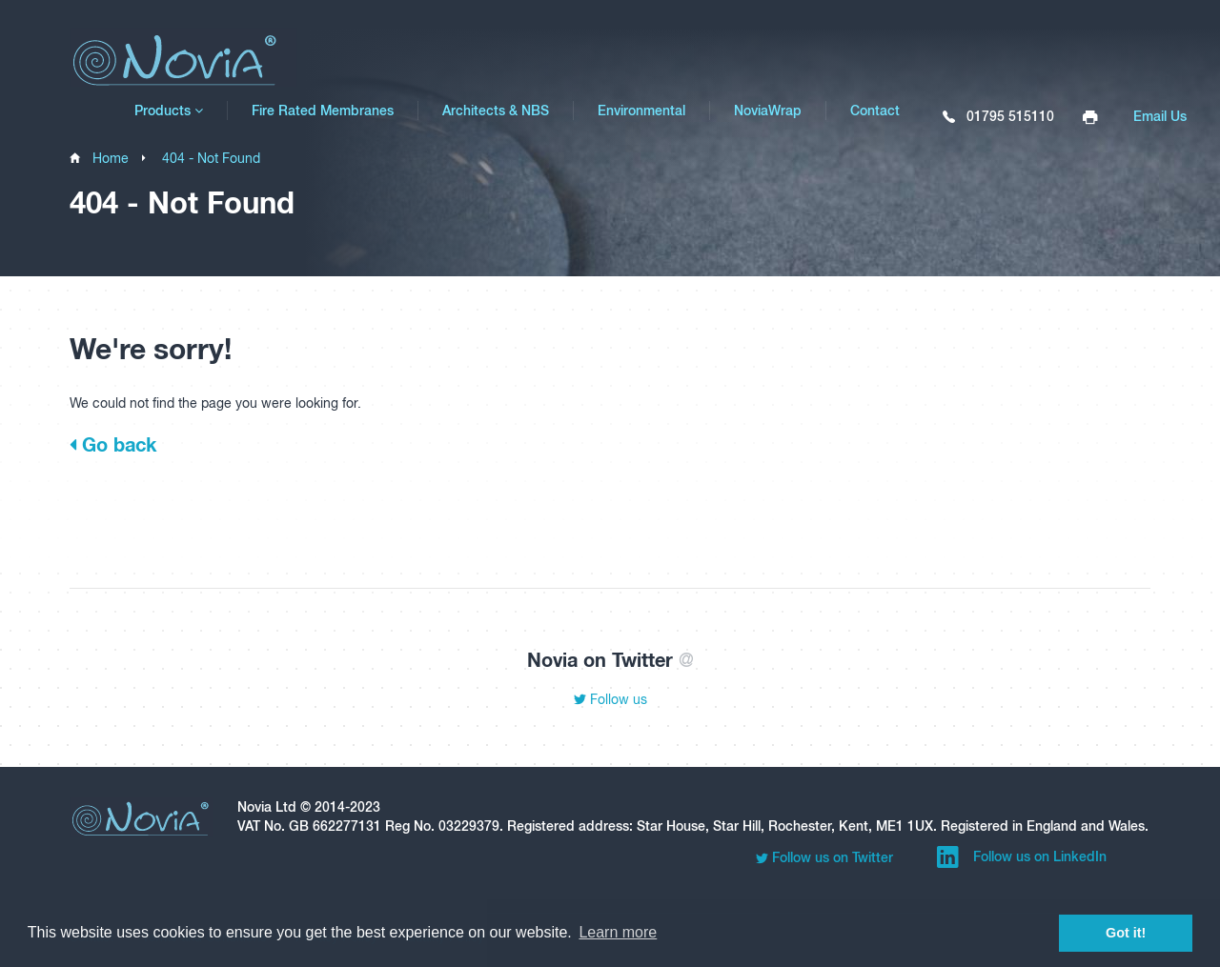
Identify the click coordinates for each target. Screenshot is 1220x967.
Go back (113, 444)
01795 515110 (998, 117)
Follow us (610, 699)
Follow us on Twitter (824, 858)
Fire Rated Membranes (323, 110)
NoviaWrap (768, 110)
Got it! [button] (1126, 932)
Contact (875, 110)
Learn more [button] (618, 932)
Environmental (641, 110)
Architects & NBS (495, 110)
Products (168, 110)
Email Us (1160, 116)
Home (110, 158)
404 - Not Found (211, 158)
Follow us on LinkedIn (1022, 857)
